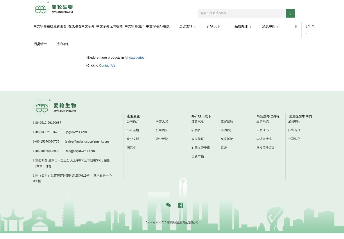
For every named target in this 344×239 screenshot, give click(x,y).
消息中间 (270, 26)
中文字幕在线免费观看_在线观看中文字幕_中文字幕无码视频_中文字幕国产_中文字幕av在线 (102, 26)
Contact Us (107, 65)
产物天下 (215, 26)
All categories (134, 57)
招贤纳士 (40, 44)
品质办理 (243, 26)
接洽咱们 (63, 44)
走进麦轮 (187, 26)
